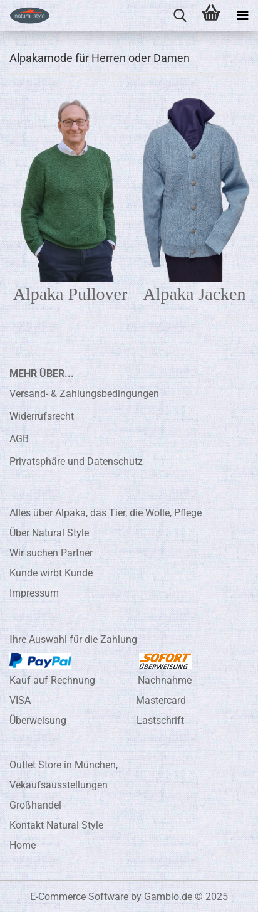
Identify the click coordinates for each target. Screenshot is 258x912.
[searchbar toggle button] (179, 15)
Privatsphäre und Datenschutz (76, 461)
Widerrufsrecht (41, 416)
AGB (19, 439)
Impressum (34, 593)
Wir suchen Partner (51, 553)
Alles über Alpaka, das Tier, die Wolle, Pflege (105, 513)
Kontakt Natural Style (56, 825)
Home (22, 845)
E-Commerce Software (79, 897)
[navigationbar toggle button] (242, 15)
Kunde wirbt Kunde (51, 573)
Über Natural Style (49, 533)
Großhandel (35, 805)
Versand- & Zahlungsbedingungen (84, 394)
